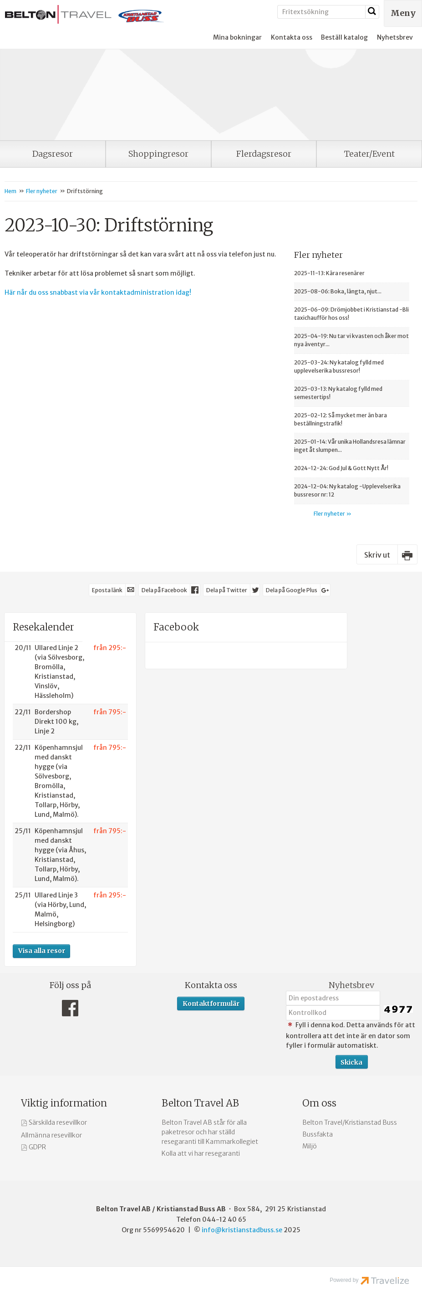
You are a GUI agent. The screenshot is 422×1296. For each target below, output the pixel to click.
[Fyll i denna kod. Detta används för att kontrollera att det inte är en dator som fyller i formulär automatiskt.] (333, 1012)
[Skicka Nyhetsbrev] (352, 1062)
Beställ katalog (344, 37)
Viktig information (64, 1103)
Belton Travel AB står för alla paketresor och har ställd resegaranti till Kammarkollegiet (210, 1132)
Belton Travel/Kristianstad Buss (349, 1122)
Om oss (319, 1103)
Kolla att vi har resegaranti (201, 1153)
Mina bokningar (237, 37)
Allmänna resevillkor (51, 1135)
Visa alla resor (41, 951)
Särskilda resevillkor (58, 1122)
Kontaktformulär (211, 1003)
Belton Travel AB (200, 1103)
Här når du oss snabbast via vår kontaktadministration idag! (98, 292)
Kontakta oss (291, 37)
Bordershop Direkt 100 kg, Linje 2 (56, 721)
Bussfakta (317, 1134)
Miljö (309, 1146)
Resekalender (43, 627)
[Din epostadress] (333, 998)
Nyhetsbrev (395, 37)
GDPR (37, 1147)
